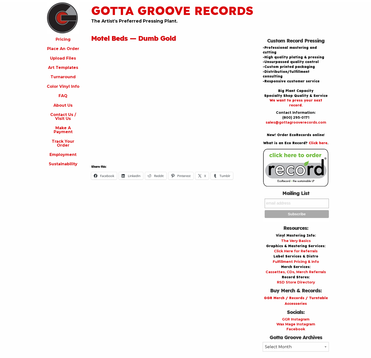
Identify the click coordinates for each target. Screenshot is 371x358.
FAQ (63, 95)
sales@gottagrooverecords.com (296, 122)
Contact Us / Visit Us (63, 116)
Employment (62, 154)
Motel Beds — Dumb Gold (133, 38)
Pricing (63, 39)
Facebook (295, 329)
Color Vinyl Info (63, 86)
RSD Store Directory (296, 282)
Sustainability (63, 164)
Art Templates (63, 67)
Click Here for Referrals (296, 251)
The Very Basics (296, 241)
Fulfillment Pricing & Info (296, 261)
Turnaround (63, 77)
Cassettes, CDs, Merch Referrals (296, 272)
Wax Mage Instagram (295, 324)
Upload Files (63, 58)
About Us (63, 105)
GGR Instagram (295, 319)
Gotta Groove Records (172, 10)
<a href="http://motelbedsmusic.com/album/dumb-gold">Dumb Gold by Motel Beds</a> (134, 101)
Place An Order (63, 48)
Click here (318, 143)
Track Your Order (63, 143)
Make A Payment (63, 130)
